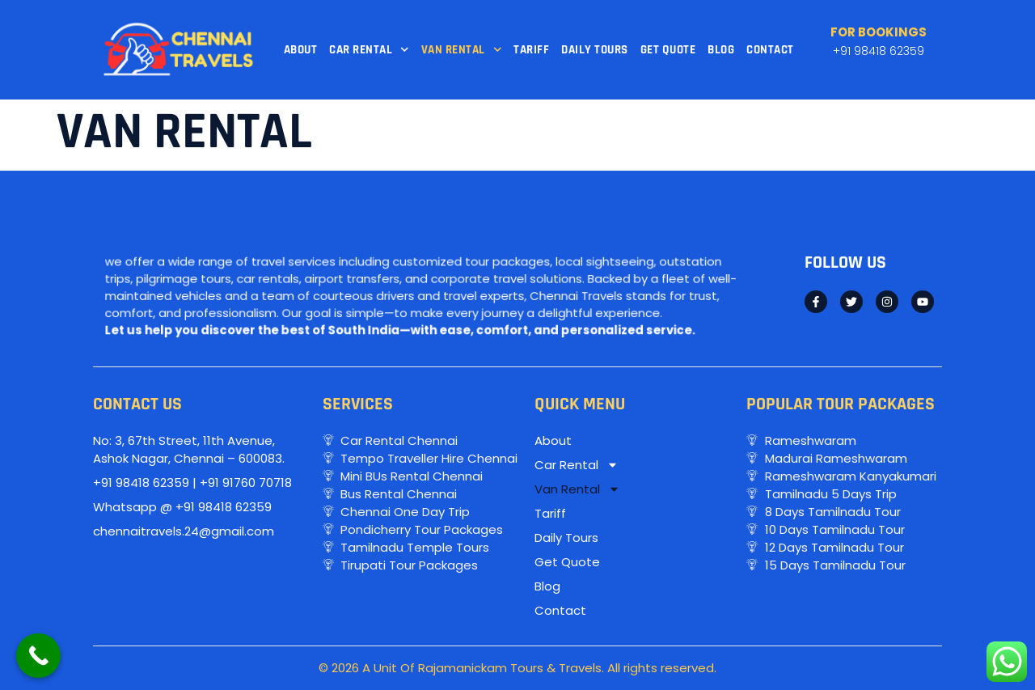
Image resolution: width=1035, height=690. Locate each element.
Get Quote (668, 49)
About (301, 49)
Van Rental (461, 49)
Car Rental (369, 49)
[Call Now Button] (38, 655)
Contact (770, 49)
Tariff (531, 49)
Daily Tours (594, 49)
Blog (721, 49)
